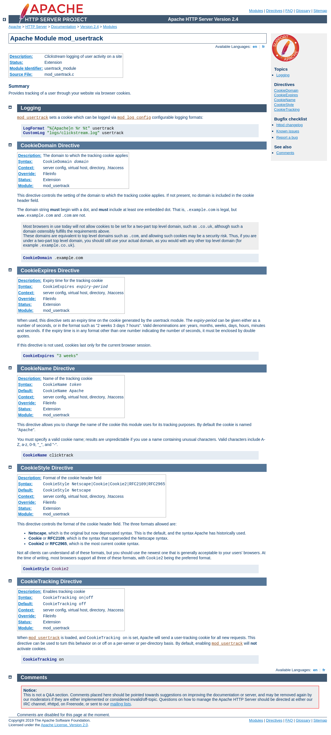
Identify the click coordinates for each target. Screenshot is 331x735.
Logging (282, 75)
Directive (69, 145)
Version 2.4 (89, 26)
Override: (27, 173)
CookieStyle (284, 105)
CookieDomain (286, 90)
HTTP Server (36, 26)
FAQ (289, 11)
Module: (26, 185)
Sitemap (320, 11)
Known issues (287, 131)
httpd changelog (289, 125)
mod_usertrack (32, 117)
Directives (274, 11)
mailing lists (120, 704)
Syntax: (25, 161)
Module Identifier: (26, 68)
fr (263, 46)
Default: (25, 390)
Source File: (21, 74)
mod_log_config (134, 117)
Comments (285, 153)
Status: (16, 62)
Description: (21, 56)
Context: (26, 167)
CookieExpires (286, 95)
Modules (256, 11)
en (255, 46)
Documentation (63, 26)
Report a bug (287, 137)
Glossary (303, 11)
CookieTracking (287, 109)
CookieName (284, 100)
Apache (15, 26)
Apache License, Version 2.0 (64, 725)
